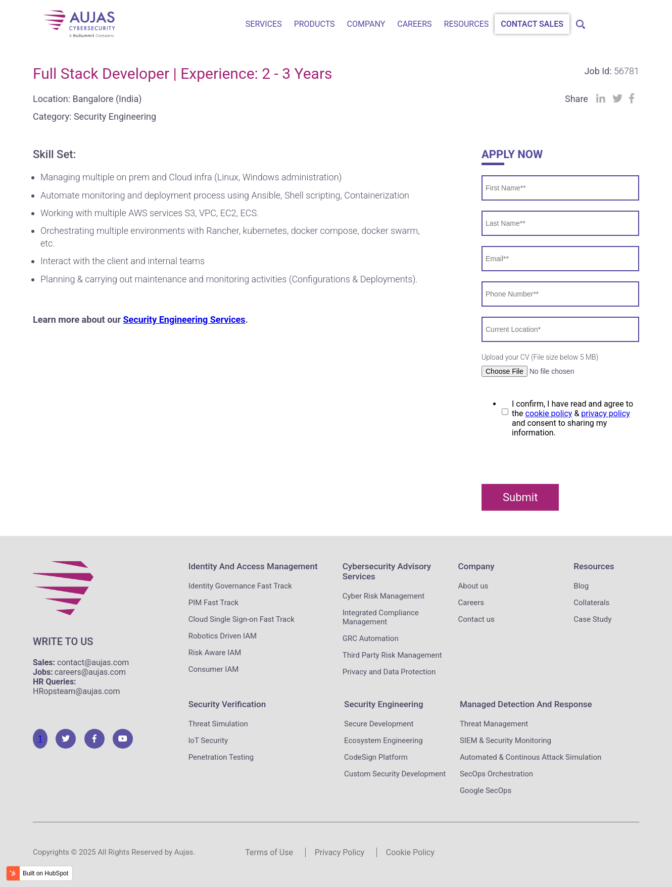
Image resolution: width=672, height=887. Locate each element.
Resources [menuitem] (466, 24)
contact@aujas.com (93, 662)
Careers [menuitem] (414, 24)
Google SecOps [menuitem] (485, 790)
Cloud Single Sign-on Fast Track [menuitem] (241, 619)
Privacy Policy (340, 852)
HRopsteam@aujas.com (76, 691)
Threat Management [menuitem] (494, 723)
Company (476, 566)
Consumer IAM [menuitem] (213, 669)
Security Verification (227, 704)
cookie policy (548, 413)
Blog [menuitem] (581, 585)
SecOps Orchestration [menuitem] (496, 773)
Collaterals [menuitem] (591, 602)
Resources (593, 566)
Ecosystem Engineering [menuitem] (383, 740)
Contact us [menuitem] (476, 619)
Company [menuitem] (366, 24)
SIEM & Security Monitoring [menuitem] (505, 740)
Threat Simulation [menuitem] (218, 723)
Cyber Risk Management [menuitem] (383, 596)
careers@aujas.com (90, 672)
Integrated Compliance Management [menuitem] (381, 617)
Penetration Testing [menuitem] (221, 757)
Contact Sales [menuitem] (532, 24)
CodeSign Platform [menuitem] (376, 757)
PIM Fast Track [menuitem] (213, 602)
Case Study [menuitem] (592, 619)
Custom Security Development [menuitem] (395, 773)
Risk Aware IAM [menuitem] (215, 652)
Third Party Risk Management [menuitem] (392, 655)
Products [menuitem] (314, 24)
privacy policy (605, 413)
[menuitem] (578, 21)
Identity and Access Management (253, 566)
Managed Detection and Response (526, 704)
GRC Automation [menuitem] (371, 638)
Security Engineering (383, 704)
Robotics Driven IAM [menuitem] (222, 635)
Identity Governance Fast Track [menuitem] (240, 585)
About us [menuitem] (473, 585)
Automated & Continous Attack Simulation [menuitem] (530, 757)
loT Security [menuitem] (208, 740)
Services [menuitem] (264, 24)
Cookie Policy (410, 852)
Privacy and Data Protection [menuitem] (389, 671)
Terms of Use (269, 852)
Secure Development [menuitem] (378, 723)
